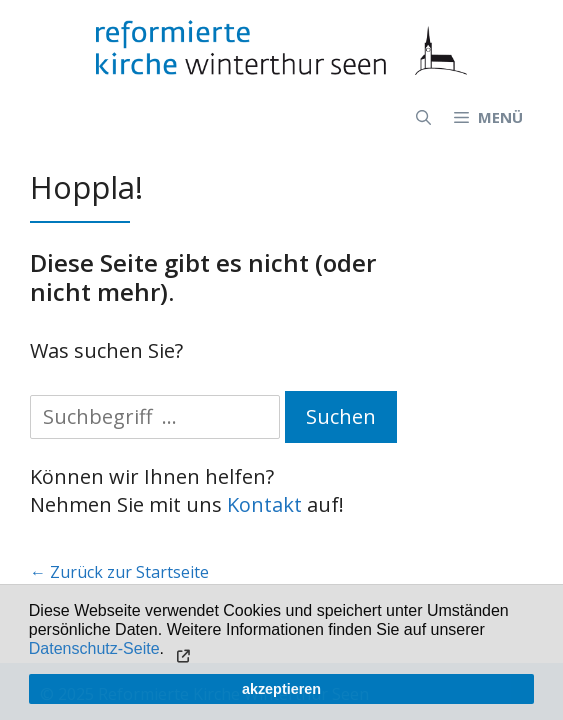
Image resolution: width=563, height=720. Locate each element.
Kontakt (264, 504)
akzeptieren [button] (281, 689)
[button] (180, 651)
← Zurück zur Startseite (119, 572)
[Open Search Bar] (423, 117)
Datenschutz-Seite (94, 648)
